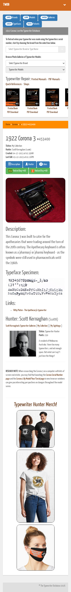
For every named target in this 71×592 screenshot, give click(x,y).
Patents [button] (32, 24)
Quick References (14, 84)
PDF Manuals (54, 79)
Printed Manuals (39, 79)
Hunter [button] (29, 164)
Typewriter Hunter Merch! (35, 404)
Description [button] (14, 164)
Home (8, 124)
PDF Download (12, 112)
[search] (35, 63)
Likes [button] (43, 164)
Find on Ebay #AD (17, 170)
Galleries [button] (48, 17)
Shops (26, 84)
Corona (15, 124)
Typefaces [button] (13, 24)
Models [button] (29, 17)
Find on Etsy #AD (39, 170)
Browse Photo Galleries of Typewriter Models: (23, 57)
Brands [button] (11, 17)
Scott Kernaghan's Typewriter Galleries (21, 326)
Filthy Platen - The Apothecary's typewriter (30, 310)
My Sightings (56, 326)
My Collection (42, 326)
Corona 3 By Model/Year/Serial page (30, 379)
